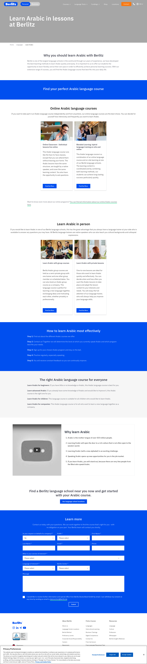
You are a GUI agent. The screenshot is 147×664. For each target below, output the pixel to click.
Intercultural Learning (92, 629)
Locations (115, 4)
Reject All (112, 655)
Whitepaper (112, 635)
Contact (126, 4)
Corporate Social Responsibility (72, 639)
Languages (19, 45)
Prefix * (60, 534)
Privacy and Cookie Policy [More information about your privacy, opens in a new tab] (43, 662)
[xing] (21, 628)
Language (112, 626)
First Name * (96, 534)
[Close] (144, 654)
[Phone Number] (134, 4)
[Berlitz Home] (11, 4)
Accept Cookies (127, 655)
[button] (37, 450)
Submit (73, 604)
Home (12, 45)
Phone (94, 544)
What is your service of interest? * (35, 554)
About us (65, 626)
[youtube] (24, 628)
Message (26, 574)
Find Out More (49, 186)
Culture (111, 629)
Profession (112, 632)
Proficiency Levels (68, 635)
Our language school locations (73, 501)
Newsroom (65, 645)
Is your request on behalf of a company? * (38, 534)
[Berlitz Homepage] (18, 623)
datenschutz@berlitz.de (58, 599)
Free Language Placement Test (95, 645)
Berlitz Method (66, 632)
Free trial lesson (91, 642)
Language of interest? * (31, 564)
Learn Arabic (29, 45)
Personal (25, 4)
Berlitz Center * (62, 564)
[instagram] (14, 628)
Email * (59, 544)
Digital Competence (92, 635)
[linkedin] (17, 628)
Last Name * (27, 544)
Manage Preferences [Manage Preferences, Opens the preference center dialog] (98, 655)
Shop (105, 4)
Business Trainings (91, 632)
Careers (64, 642)
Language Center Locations (70, 629)
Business (35, 4)
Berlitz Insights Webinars (117, 639)
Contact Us (89, 639)
